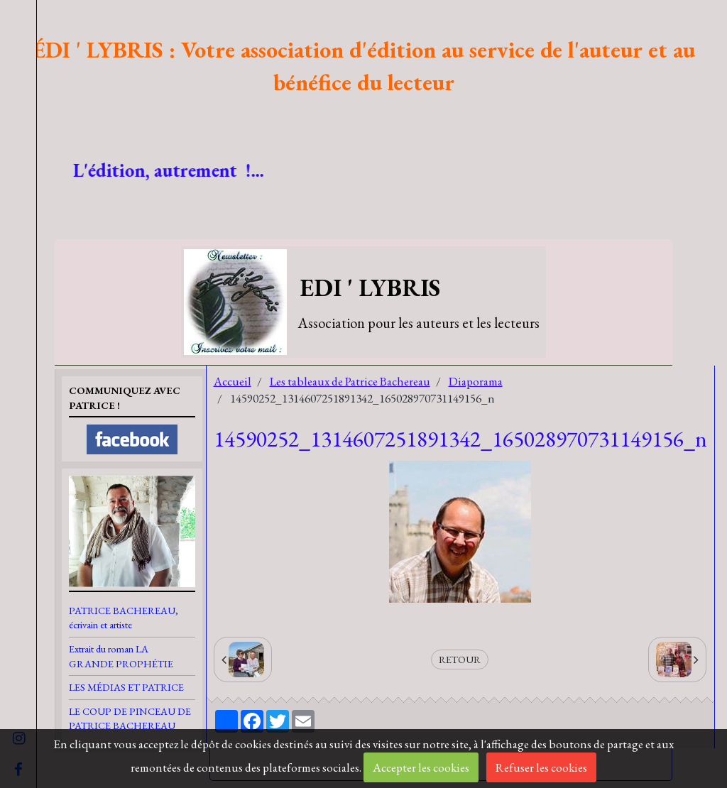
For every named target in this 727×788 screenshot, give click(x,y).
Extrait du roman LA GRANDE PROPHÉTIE (121, 656)
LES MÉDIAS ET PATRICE (126, 687)
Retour (460, 659)
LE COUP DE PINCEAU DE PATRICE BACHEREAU (130, 718)
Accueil (232, 381)
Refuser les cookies (541, 767)
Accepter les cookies (421, 767)
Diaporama (476, 381)
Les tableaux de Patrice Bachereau (350, 381)
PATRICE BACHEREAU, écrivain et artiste (123, 617)
